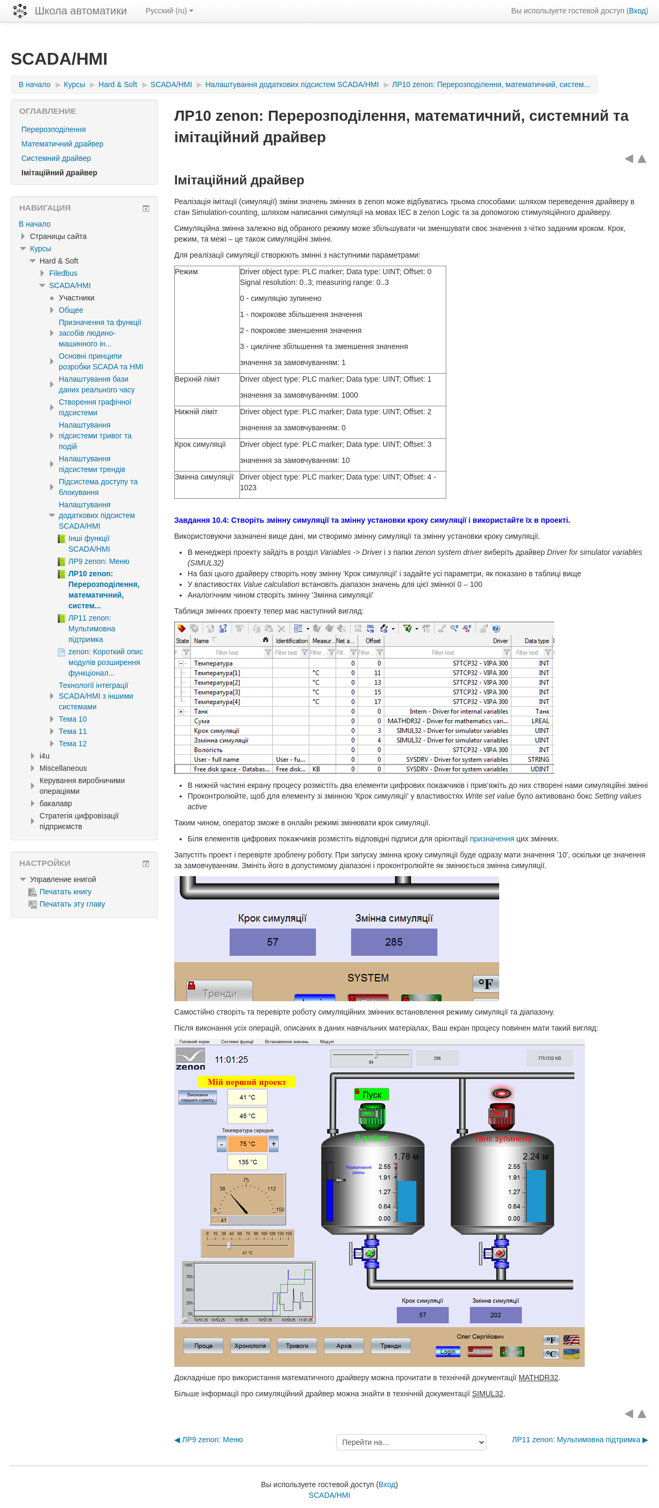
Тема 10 (73, 719)
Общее (71, 310)
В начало (35, 224)
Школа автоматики (81, 11)
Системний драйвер (56, 158)
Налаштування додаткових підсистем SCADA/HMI (97, 515)
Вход (637, 10)
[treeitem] (84, 224)
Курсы (40, 248)
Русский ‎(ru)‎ (169, 10)
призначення (492, 838)
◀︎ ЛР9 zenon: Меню (208, 1439)
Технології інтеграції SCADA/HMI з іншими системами (96, 696)
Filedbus (63, 273)
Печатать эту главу (66, 904)
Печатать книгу (59, 891)
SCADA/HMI (70, 285)
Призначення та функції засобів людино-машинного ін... (100, 333)
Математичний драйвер (62, 144)
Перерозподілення (53, 129)
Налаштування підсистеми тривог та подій (95, 436)
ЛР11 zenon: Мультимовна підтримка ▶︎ (580, 1439)
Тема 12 (73, 743)
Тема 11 (73, 731)
